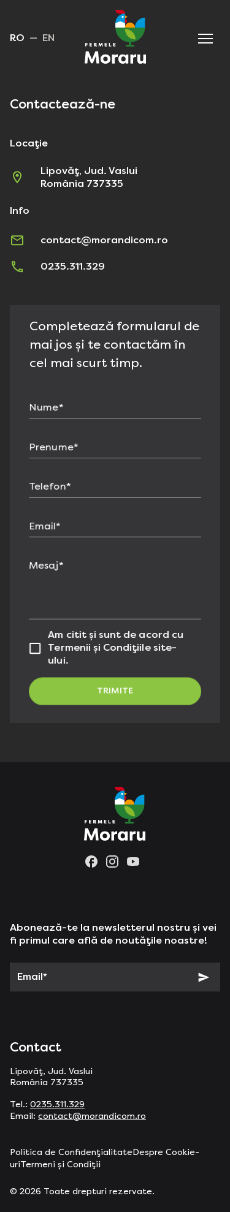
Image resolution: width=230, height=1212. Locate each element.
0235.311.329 (57, 1104)
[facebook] (91, 861)
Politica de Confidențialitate (71, 1152)
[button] (205, 38)
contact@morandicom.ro (92, 1116)
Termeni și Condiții (60, 1165)
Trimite (114, 692)
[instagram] (112, 861)
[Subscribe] (203, 977)
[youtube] (133, 861)
